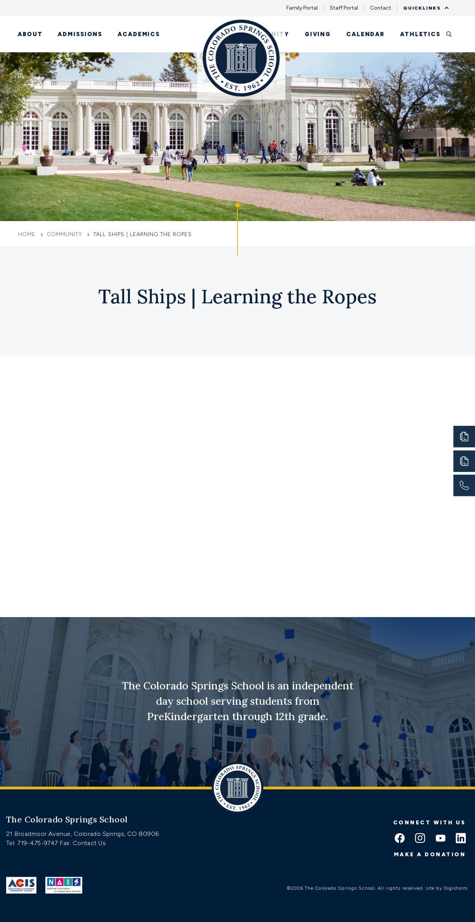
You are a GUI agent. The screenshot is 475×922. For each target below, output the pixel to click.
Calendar (365, 34)
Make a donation (430, 854)
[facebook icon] (400, 839)
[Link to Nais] (64, 885)
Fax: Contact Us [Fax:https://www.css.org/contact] (83, 843)
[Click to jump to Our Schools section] (237, 229)
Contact (380, 8)
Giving (318, 34)
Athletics (420, 34)
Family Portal (302, 8)
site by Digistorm (447, 888)
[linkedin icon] (461, 839)
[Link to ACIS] (21, 885)
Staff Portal (344, 8)
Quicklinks (424, 8)
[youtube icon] (440, 839)
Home (27, 234)
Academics (139, 34)
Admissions (80, 34)
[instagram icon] (420, 839)
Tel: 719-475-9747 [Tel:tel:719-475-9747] (33, 843)
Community (266, 34)
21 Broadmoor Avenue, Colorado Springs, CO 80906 (82, 833)
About (30, 34)
